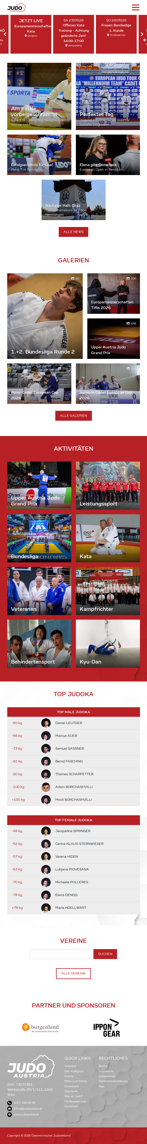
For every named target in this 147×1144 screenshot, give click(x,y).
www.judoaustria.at (23, 1114)
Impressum (106, 1071)
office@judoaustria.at (24, 1108)
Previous (5, 34)
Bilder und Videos (75, 1081)
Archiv (103, 1066)
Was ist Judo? (73, 1096)
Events (69, 1076)
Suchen (105, 954)
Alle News (73, 232)
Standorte (71, 1091)
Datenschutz (107, 1076)
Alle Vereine (73, 973)
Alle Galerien (73, 416)
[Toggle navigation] (135, 7)
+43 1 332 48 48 (21, 1102)
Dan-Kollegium (74, 1071)
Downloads (71, 1086)
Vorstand (70, 1066)
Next (142, 34)
